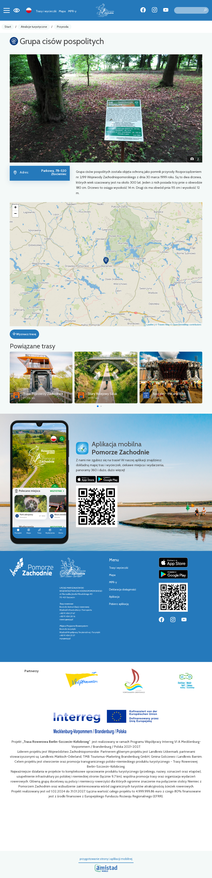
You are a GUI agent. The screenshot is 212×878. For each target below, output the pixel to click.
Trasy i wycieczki (46, 11)
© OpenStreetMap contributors (185, 324)
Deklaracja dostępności (122, 589)
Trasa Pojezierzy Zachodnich (43, 394)
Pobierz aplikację (119, 604)
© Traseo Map (162, 324)
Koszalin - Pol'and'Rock (169, 394)
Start (8, 27)
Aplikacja (114, 596)
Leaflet (150, 324)
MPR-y (72, 11)
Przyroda (63, 27)
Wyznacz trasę (24, 334)
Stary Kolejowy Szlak (102, 394)
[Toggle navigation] (6, 10)
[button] (24, 108)
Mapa (62, 11)
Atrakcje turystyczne (34, 27)
